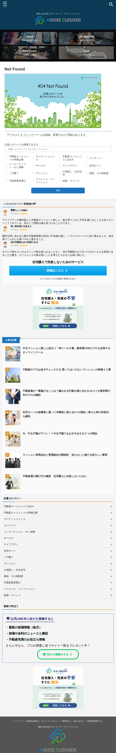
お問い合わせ (78, 725)
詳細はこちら (57, 274)
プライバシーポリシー (50, 725)
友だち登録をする (57, 658)
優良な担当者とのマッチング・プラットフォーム (58, 731)
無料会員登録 (32, 725)
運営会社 (66, 725)
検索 (58, 195)
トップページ (18, 725)
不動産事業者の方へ (95, 725)
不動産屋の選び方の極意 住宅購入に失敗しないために (57, 480)
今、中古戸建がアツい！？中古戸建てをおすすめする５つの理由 (62, 437)
